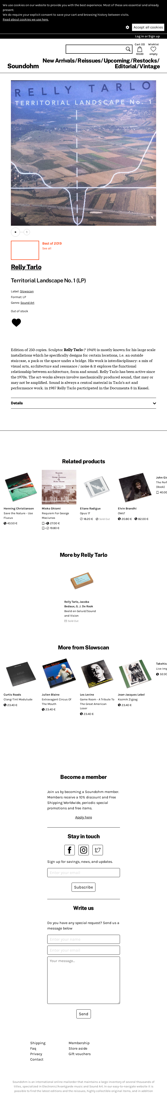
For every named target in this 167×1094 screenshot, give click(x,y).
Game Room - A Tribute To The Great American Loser (97, 704)
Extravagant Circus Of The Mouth (56, 702)
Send (83, 1013)
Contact (36, 1059)
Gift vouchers (80, 1054)
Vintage (149, 66)
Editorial (125, 66)
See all (46, 248)
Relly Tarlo (26, 267)
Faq (33, 1048)
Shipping (37, 1043)
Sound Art (27, 303)
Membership (79, 1043)
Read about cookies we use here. (26, 19)
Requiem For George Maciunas (55, 515)
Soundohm (23, 66)
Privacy (36, 1054)
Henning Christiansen (19, 508)
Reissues (88, 60)
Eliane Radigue (90, 508)
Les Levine (87, 694)
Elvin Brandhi (127, 508)
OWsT (121, 513)
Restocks (145, 60)
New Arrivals (58, 60)
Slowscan (27, 291)
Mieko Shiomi (51, 508)
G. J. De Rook (84, 606)
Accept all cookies (148, 27)
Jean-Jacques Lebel (131, 694)
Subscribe (83, 887)
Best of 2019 (52, 243)
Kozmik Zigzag (127, 699)
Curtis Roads (12, 694)
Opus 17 (85, 513)
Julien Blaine (51, 694)
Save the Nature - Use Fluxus (18, 515)
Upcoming (117, 60)
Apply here (83, 817)
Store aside (78, 1048)
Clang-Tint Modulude (18, 699)
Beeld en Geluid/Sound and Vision (80, 613)
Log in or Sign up (147, 36)
